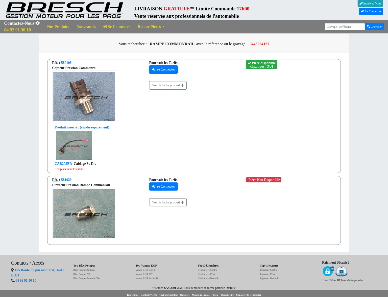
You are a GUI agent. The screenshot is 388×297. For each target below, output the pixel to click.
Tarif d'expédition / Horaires (174, 295)
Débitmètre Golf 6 (207, 270)
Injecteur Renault (269, 278)
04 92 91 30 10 (26, 280)
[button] (151, 27)
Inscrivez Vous (370, 3)
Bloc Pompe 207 (81, 274)
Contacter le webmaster (248, 295)
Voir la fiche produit (168, 85)
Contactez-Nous (22, 26)
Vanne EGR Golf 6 (145, 270)
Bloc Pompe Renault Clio (86, 278)
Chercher (374, 26)
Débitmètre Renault (208, 278)
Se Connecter (371, 11)
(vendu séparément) (82, 127)
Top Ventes (132, 295)
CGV (215, 295)
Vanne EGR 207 (144, 274)
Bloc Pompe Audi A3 (84, 270)
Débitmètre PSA (206, 274)
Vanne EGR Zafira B (147, 278)
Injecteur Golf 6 (268, 270)
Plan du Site (227, 295)
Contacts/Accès (149, 295)
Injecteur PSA (267, 274)
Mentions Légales (201, 295)
